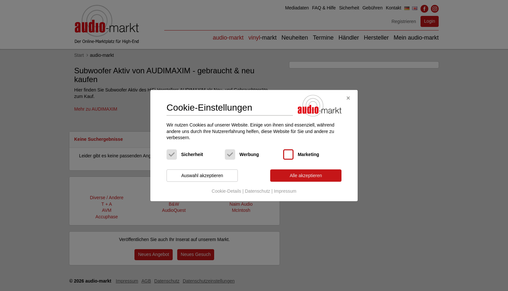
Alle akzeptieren (306, 175)
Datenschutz (257, 191)
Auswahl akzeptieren (202, 175)
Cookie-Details (226, 191)
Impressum (285, 191)
